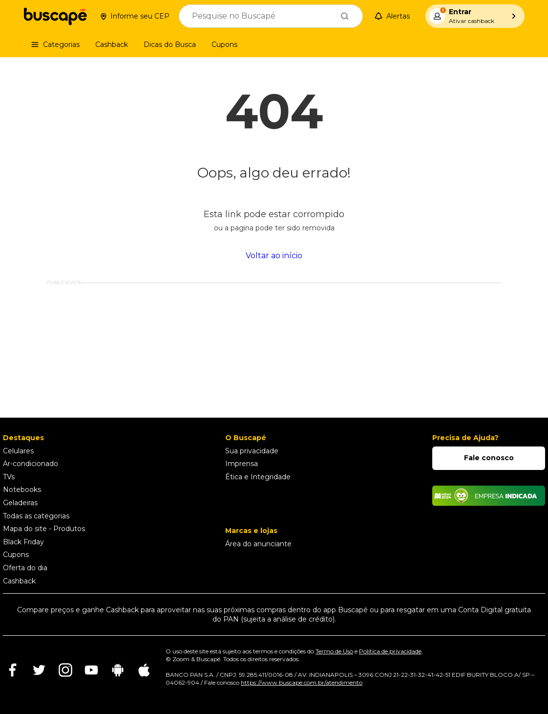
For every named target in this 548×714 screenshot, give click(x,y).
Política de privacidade (390, 651)
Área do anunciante (258, 543)
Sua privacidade (251, 450)
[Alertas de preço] (394, 16)
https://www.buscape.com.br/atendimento (301, 682)
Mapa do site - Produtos (44, 528)
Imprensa (241, 463)
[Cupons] (224, 44)
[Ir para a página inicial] (55, 16)
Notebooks (22, 489)
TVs (9, 476)
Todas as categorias (36, 516)
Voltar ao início (274, 255)
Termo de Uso (334, 651)
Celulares (18, 450)
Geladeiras (20, 502)
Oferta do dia (25, 567)
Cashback (19, 581)
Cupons (16, 554)
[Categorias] (55, 44)
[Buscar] (345, 16)
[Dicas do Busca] (170, 44)
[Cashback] (111, 44)
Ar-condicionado (30, 463)
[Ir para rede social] (12, 677)
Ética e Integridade (258, 476)
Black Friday (23, 541)
